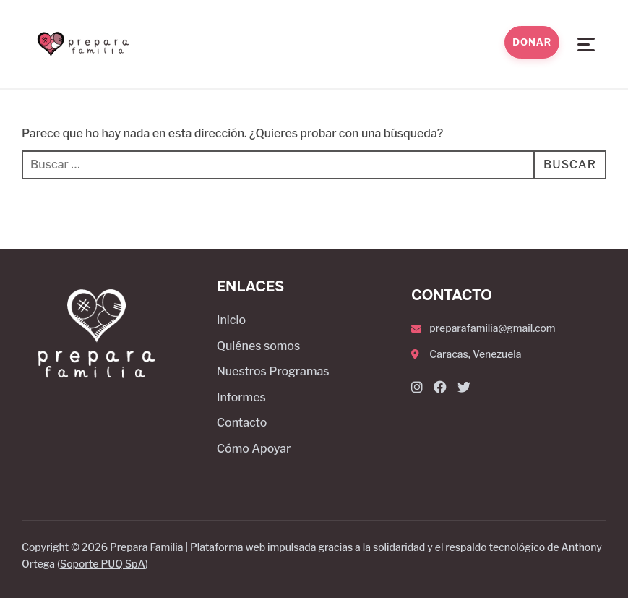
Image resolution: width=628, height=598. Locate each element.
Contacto (242, 423)
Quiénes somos (259, 346)
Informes (241, 397)
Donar (531, 42)
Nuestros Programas (273, 371)
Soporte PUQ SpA (102, 564)
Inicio (231, 320)
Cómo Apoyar (254, 449)
